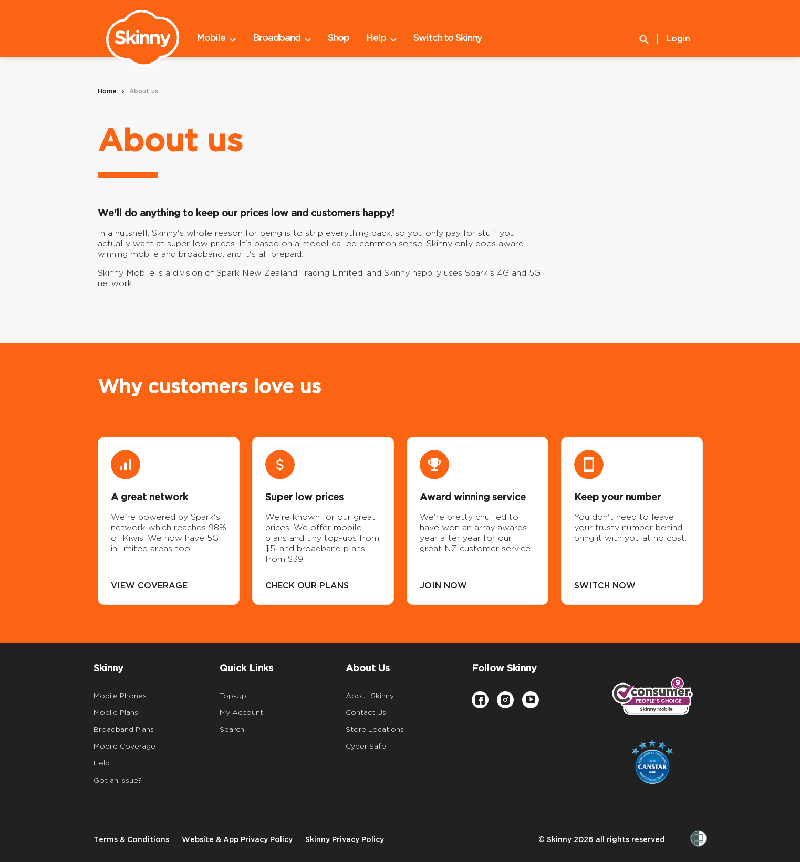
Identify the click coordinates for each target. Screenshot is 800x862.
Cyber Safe (366, 746)
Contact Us (366, 712)
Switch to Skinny (447, 38)
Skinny (108, 668)
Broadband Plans (123, 729)
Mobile (216, 38)
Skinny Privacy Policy (344, 839)
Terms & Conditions (131, 839)
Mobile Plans (115, 712)
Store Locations (375, 729)
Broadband (282, 38)
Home (107, 91)
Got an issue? (117, 780)
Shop (338, 38)
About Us (368, 668)
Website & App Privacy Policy (237, 839)
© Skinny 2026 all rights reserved (601, 839)
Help (381, 38)
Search (232, 729)
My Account (241, 712)
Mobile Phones (120, 695)
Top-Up (233, 695)
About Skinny (370, 695)
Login (678, 39)
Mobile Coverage (124, 746)
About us (143, 91)
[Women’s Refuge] (698, 839)
